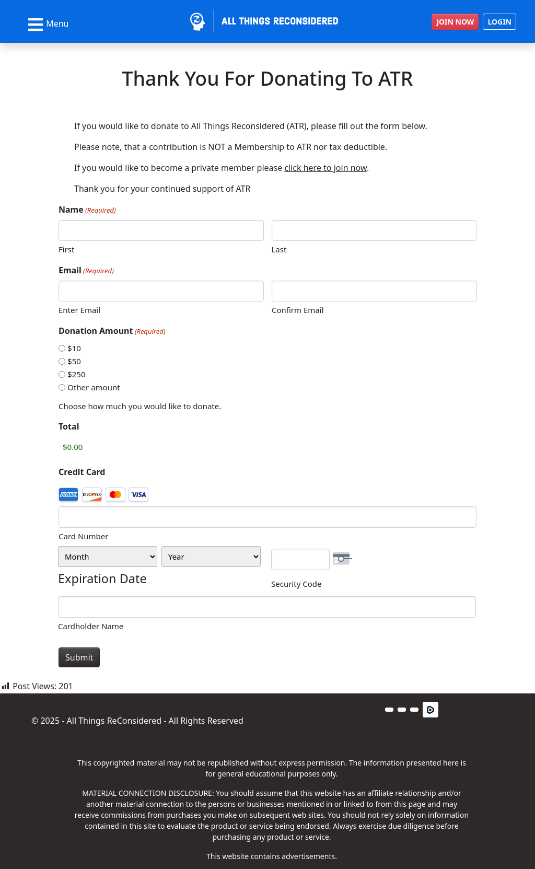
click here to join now (325, 167)
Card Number (84, 536)
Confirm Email (298, 310)
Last (279, 249)
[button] (389, 710)
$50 (74, 361)
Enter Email (79, 310)
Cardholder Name (90, 626)
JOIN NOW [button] (455, 22)
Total (69, 426)
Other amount (93, 387)
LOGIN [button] (499, 22)
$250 (76, 374)
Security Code (296, 583)
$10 (74, 348)
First (66, 249)
